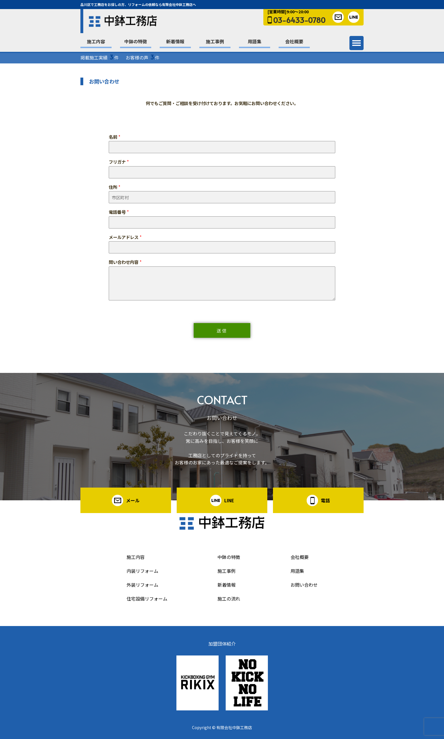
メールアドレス (125, 237)
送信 (222, 330)
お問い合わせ (304, 584)
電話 (325, 500)
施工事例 (215, 41)
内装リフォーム (142, 570)
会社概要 (294, 41)
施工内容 (96, 41)
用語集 (254, 41)
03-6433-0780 (299, 20)
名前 (114, 137)
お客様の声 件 (142, 57)
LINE (229, 500)
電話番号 (119, 212)
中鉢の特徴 (135, 41)
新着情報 (175, 41)
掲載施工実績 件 (99, 57)
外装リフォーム (142, 584)
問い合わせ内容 (125, 262)
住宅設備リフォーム (147, 598)
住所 (114, 187)
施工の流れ (228, 598)
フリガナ (119, 162)
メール (133, 500)
